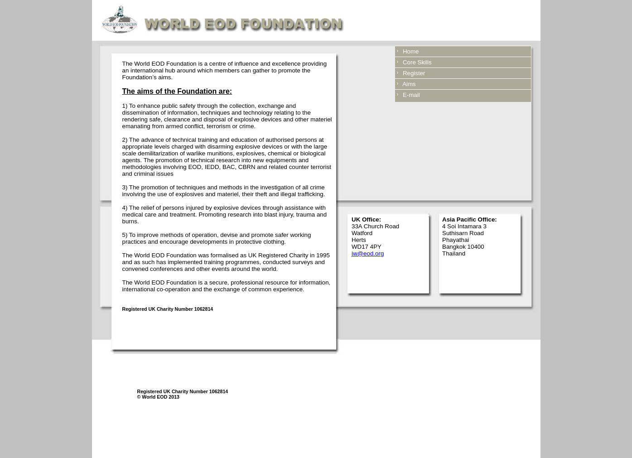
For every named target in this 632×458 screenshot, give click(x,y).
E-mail (410, 95)
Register (412, 73)
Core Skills (416, 62)
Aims (408, 84)
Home (409, 51)
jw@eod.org (368, 253)
